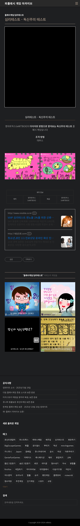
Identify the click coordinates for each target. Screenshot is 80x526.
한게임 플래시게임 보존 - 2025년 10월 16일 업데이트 (25, 406)
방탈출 (73, 463)
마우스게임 (37, 439)
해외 (50, 457)
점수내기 (54, 463)
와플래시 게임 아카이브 (18, 3)
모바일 (28, 451)
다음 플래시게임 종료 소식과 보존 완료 (19, 392)
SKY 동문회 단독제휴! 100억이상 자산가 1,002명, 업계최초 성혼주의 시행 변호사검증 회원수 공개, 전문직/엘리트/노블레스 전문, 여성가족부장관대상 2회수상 (31, 223)
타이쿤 (44, 463)
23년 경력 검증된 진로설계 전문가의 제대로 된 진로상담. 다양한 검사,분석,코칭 (31, 243)
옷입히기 (59, 457)
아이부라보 (31, 469)
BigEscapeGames (12, 445)
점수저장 (8, 481)
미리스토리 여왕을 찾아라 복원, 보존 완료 (20, 397)
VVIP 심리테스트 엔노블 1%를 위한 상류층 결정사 (31, 217)
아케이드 (27, 457)
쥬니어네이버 (40, 451)
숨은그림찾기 (24, 463)
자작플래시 (44, 469)
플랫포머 (57, 475)
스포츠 (41, 481)
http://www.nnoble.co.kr (19, 213)
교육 (69, 457)
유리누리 (19, 475)
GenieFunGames (12, 457)
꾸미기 (46, 445)
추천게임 (19, 481)
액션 (55, 445)
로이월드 (36, 445)
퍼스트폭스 (24, 439)
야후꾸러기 (69, 451)
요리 (36, 475)
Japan (19, 451)
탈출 (29, 475)
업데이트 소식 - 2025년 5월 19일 (17, 387)
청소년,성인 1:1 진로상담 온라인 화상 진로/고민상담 (31, 238)
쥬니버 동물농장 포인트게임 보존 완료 (18, 402)
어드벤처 (8, 475)
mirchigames (67, 445)
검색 (74, 502)
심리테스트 (59, 439)
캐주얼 (48, 439)
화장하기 (71, 439)
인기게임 (30, 481)
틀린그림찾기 (9, 463)
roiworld (69, 475)
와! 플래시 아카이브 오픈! (13, 411)
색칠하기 (18, 469)
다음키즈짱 (57, 469)
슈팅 (49, 481)
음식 (51, 451)
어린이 (68, 469)
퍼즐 (27, 445)
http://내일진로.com (17, 233)
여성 (59, 451)
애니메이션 (39, 457)
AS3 (36, 463)
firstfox (7, 469)
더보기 (5, 486)
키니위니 (8, 451)
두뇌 (64, 463)
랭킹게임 (45, 475)
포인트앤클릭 (9, 439)
